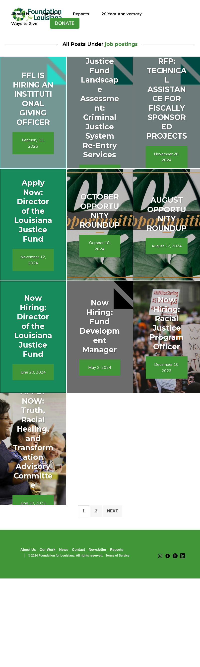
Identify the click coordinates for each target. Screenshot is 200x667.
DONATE (64, 23)
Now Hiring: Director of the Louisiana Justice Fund (33, 326)
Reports (81, 13)
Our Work (51, 13)
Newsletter (97, 550)
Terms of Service (118, 555)
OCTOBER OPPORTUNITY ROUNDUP (100, 211)
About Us (20, 13)
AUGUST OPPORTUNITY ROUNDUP (167, 214)
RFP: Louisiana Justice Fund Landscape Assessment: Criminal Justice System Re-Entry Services (99, 98)
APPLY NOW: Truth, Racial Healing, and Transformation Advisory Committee (33, 438)
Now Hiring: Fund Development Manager (100, 326)
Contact (78, 550)
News (63, 550)
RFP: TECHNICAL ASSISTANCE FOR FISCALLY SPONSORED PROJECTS (166, 99)
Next (112, 511)
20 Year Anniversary (122, 13)
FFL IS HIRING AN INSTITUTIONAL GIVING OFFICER (33, 99)
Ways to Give (24, 23)
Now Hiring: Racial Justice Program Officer (167, 323)
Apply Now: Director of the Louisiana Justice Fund (33, 211)
